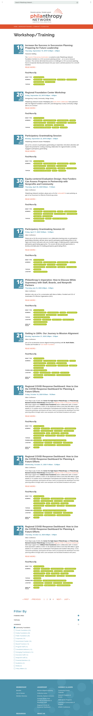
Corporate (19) (27, 638)
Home (15, 26)
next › (59, 599)
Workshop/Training (25, 26)
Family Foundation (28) (32, 633)
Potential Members (51, 365)
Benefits (18, 690)
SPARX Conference (64, 707)
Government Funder (39, 168)
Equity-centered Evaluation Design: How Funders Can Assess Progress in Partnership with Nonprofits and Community (50, 181)
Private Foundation (39, 82)
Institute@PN (61, 193)
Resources (21, 713)
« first (26, 599)
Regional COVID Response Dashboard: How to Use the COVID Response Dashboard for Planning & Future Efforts (51, 389)
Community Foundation (50, 79)
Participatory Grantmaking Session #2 (45, 229)
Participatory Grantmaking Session (43, 135)
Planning (54, 170)
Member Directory (21, 696)
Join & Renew (20, 693)
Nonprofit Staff (72, 122)
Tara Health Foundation (47, 344)
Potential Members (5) (32, 660)
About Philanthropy (39, 218)
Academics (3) (27, 663)
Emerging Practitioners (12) (35, 652)
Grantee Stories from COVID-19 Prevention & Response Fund (44, 700)
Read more (30, 67)
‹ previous (36, 599)
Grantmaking (63, 127)
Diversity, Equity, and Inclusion (41, 317)
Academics (36, 428)
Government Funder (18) (33, 641)
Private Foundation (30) (33, 630)
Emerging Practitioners (39, 122)
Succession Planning (39, 84)
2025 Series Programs (65, 700)
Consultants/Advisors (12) (34, 649)
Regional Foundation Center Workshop (45, 92)
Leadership (42, 687)
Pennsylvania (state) (45, 372)
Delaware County (57, 319)
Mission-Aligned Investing (45, 690)
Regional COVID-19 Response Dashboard (66, 402)
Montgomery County (68, 319)
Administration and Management (42, 127)
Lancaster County (38, 445)
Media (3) (24, 666)
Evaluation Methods (39, 221)
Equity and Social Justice (40, 324)
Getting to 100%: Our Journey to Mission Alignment (51, 333)
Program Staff (49, 125)
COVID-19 (36, 447)
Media (48, 433)
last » (67, 599)
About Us (41, 713)
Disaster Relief (37, 440)
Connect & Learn (65, 687)
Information (55, 127)
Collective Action (42, 693)
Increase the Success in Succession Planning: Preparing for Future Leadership (49, 46)
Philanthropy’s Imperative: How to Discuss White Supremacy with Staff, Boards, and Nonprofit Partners (50, 282)
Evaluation (48, 218)
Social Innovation (38, 377)
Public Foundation (50, 82)
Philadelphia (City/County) (40, 271)
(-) (28, 627)
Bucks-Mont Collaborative (60, 102)
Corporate (72, 120)
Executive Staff (61, 79)
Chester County (46, 319)
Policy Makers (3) (29, 668)
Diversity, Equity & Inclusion (45, 696)
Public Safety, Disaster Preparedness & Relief (54, 440)
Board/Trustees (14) (31, 644)
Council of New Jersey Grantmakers (38, 57)
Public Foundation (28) (32, 636)
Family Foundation (71, 79)
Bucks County (37, 319)
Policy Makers (64, 433)
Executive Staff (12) (30, 655)
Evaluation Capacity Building (60, 218)
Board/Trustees (38, 79)
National (36, 372)
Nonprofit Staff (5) (30, 657)
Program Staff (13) (30, 647)
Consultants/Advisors (63, 120)
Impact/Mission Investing (40, 370)
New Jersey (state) (38, 442)
